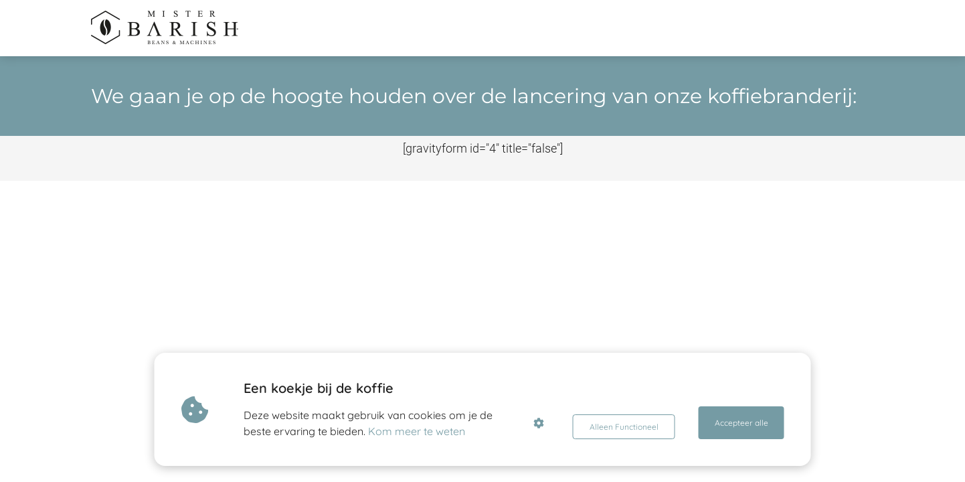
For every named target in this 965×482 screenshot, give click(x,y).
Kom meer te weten (421, 431)
